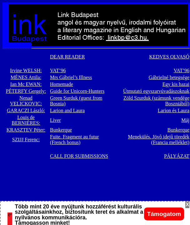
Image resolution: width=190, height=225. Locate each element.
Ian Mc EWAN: (26, 84)
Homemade (61, 84)
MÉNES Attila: (26, 77)
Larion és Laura (173, 110)
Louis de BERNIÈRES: (26, 120)
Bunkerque (61, 129)
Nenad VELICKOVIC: (26, 100)
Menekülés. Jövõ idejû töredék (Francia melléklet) (158, 139)
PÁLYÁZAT (176, 156)
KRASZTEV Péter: (26, 129)
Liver (55, 120)
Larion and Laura (67, 110)
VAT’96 (58, 70)
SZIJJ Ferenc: (26, 139)
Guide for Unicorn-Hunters (77, 91)
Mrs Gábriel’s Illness (71, 77)
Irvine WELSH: (26, 70)
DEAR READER (67, 56)
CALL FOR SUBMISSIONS (79, 156)
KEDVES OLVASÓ (169, 56)
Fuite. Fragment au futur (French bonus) (74, 139)
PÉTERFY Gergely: (26, 91)
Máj (185, 120)
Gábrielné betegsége (169, 77)
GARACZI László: (26, 110)
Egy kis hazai (175, 84)
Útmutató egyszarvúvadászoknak (156, 91)
